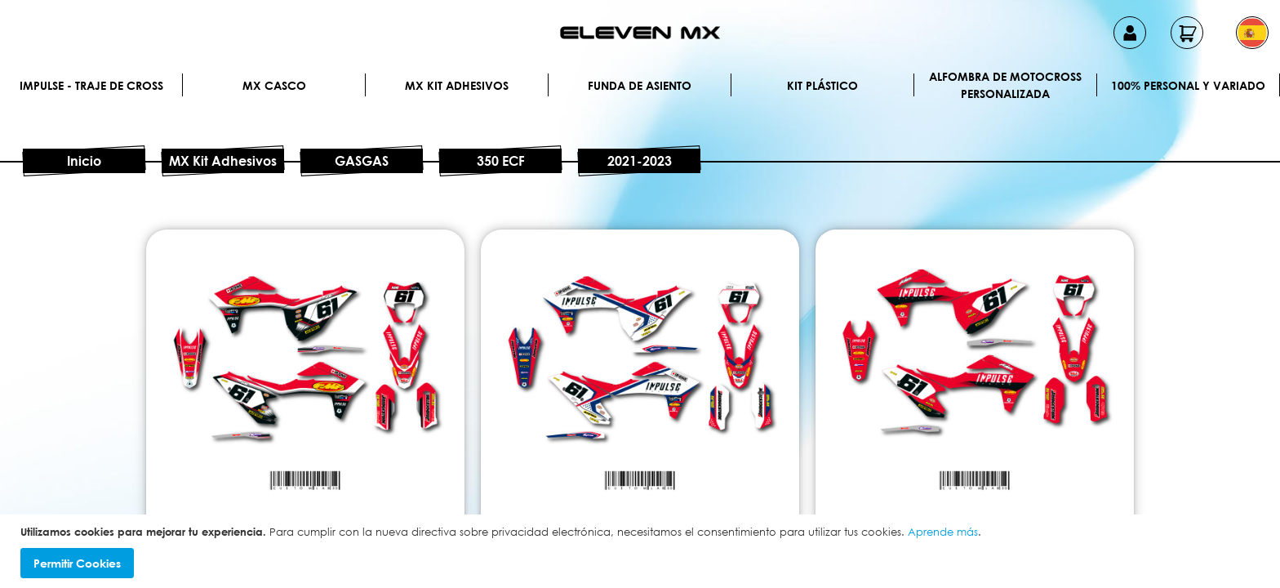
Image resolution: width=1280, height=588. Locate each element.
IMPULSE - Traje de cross (91, 85)
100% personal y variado (1188, 85)
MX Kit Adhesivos (457, 85)
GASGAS (362, 161)
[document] (642, 551)
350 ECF (501, 161)
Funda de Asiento (639, 85)
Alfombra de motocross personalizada (1005, 85)
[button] (1252, 32)
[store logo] (640, 32)
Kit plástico (822, 85)
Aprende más (943, 531)
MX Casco (274, 85)
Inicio (84, 161)
